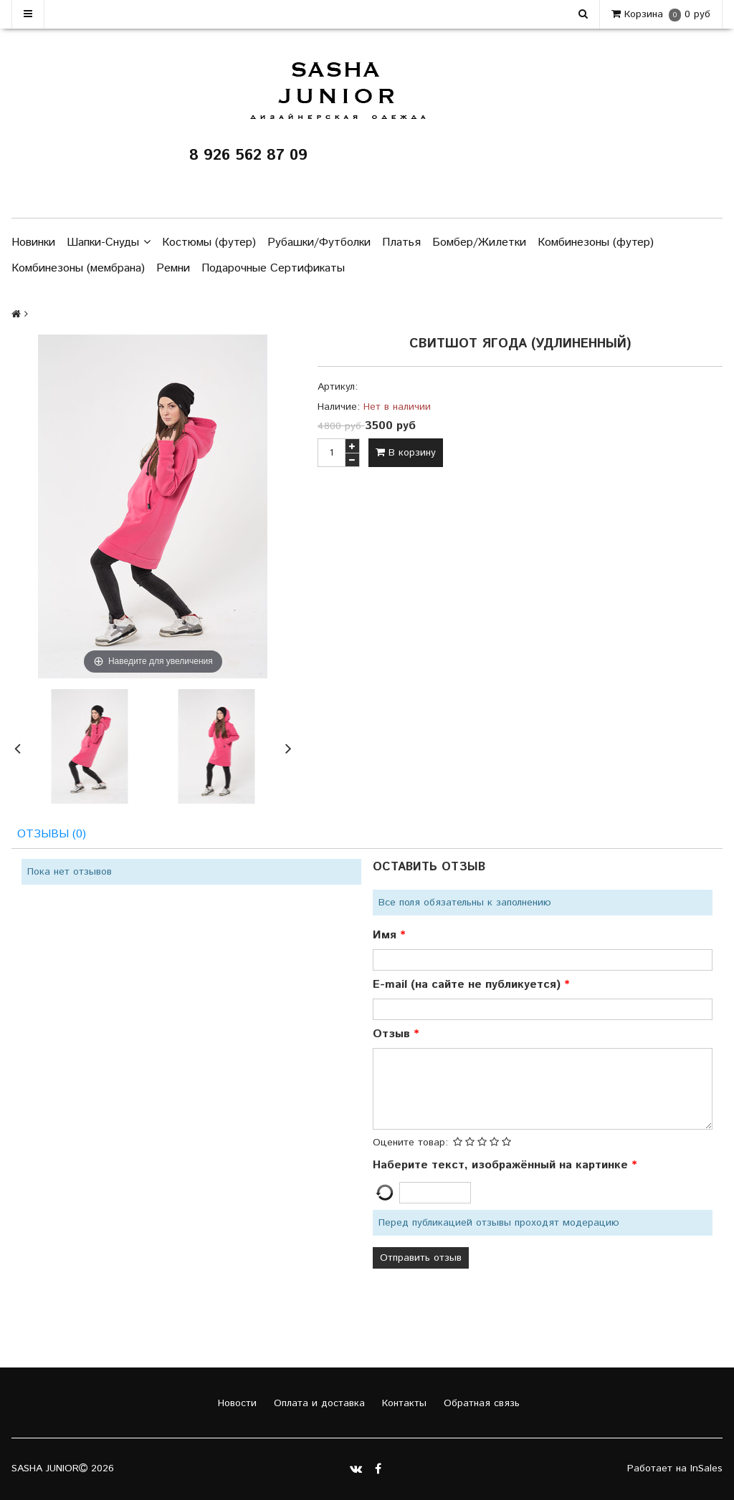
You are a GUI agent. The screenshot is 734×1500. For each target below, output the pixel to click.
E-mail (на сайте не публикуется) (468, 984)
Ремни (173, 268)
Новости (235, 1403)
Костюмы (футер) (209, 242)
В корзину (406, 453)
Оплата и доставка (317, 1403)
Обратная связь (480, 1403)
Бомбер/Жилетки (479, 242)
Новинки (33, 242)
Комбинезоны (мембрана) (78, 268)
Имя (386, 935)
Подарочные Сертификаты (273, 268)
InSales (706, 1468)
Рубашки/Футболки (319, 242)
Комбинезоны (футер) (596, 242)
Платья (401, 242)
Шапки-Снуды (109, 243)
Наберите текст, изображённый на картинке (502, 1165)
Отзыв (393, 1034)
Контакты (402, 1403)
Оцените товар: (410, 1142)
